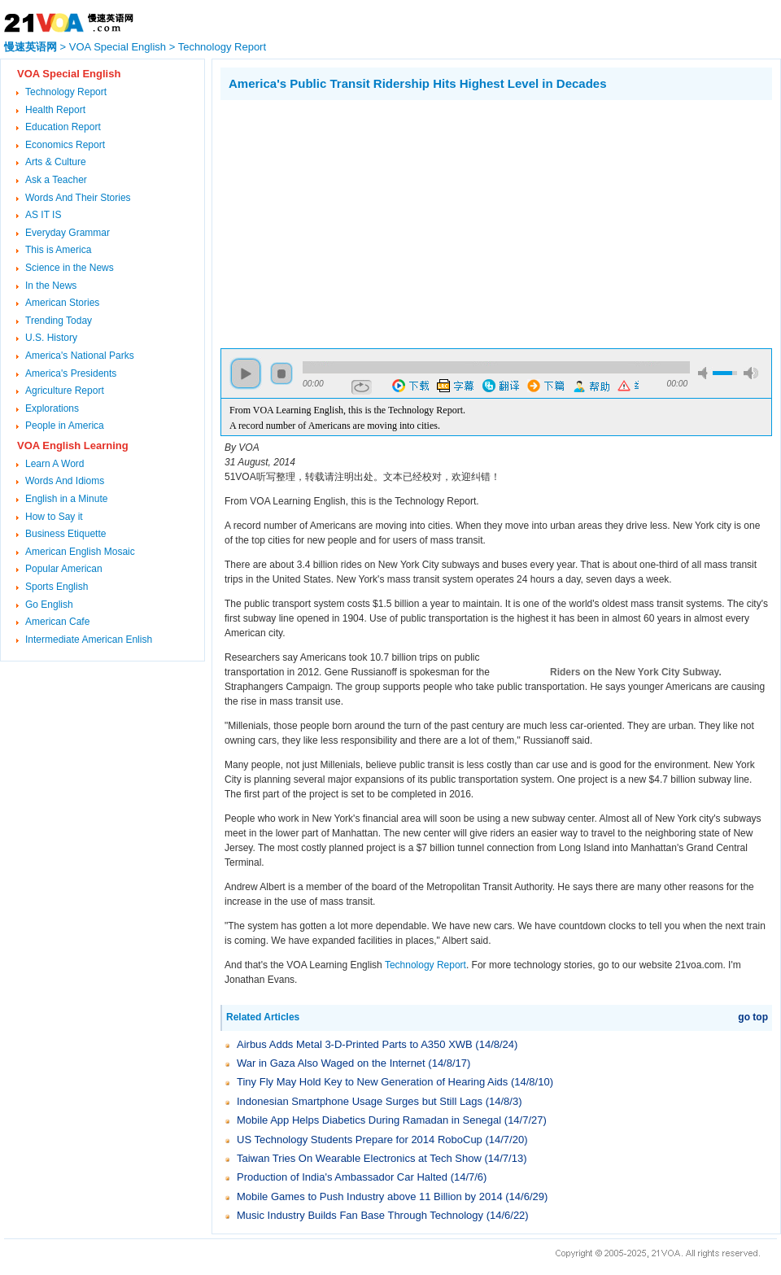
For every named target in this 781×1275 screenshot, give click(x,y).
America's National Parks (79, 355)
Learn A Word (55, 463)
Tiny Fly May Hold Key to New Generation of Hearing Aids (372, 1082)
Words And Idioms (64, 481)
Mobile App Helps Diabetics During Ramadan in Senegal (369, 1120)
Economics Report (65, 145)
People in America (64, 425)
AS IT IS (43, 215)
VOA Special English (117, 47)
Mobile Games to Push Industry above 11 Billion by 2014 (370, 1196)
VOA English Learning (73, 445)
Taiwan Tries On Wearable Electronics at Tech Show (359, 1158)
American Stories (62, 302)
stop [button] (281, 373)
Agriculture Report (64, 390)
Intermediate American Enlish (88, 639)
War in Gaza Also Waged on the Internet (331, 1063)
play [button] (245, 373)
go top (753, 1017)
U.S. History (51, 337)
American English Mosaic (80, 551)
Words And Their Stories (78, 197)
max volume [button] (751, 373)
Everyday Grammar (67, 232)
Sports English (56, 586)
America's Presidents (70, 373)
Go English (49, 604)
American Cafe (57, 621)
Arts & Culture (55, 162)
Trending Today (58, 320)
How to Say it (54, 516)
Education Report (63, 127)
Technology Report (222, 47)
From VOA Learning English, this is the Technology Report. (347, 410)
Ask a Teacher (56, 180)
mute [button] (705, 373)
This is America (58, 249)
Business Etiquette (65, 533)
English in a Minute (66, 498)
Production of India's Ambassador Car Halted (342, 1177)
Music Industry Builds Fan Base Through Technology (360, 1215)
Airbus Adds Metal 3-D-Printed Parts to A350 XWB (355, 1044)
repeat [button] (361, 387)
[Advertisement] (357, 222)
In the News (50, 285)
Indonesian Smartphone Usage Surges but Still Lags (359, 1101)
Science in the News (69, 267)
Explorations (52, 408)
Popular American (64, 568)
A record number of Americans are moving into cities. (334, 425)
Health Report (55, 110)
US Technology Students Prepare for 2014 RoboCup (359, 1139)
